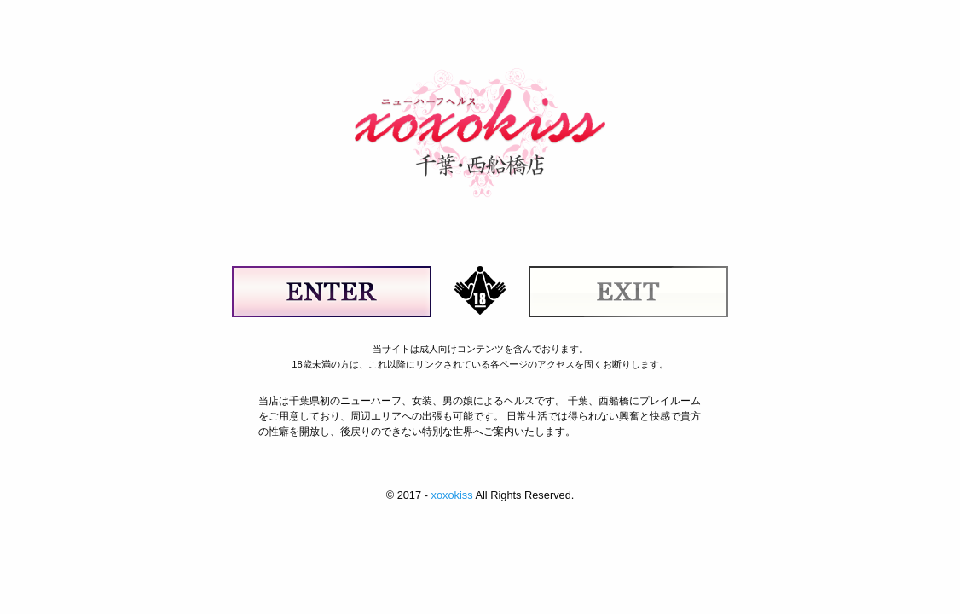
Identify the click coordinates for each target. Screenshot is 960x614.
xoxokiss (451, 495)
